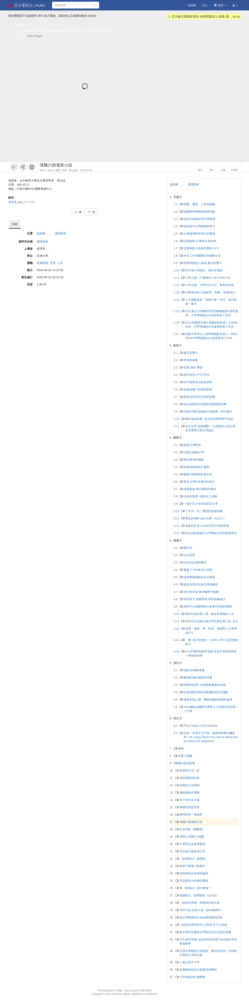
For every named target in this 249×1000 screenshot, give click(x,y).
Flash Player (35, 36)
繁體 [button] (220, 5)
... (50, 233)
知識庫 (41, 233)
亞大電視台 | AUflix (26, 5)
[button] (235, 5)
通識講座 (60, 233)
